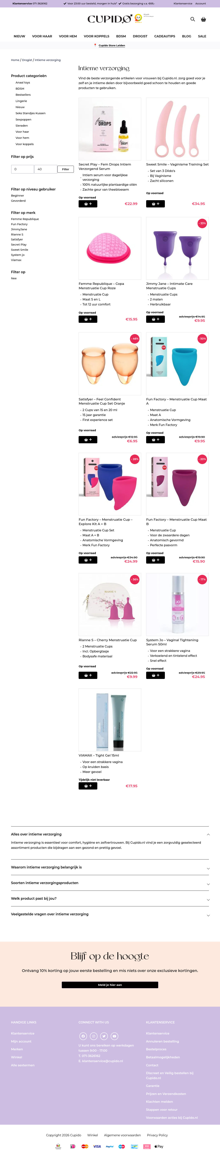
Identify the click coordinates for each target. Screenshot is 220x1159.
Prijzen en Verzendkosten (166, 1095)
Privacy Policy (157, 1136)
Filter (65, 169)
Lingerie (21, 101)
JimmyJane (19, 229)
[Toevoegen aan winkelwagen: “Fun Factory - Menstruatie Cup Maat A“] (157, 439)
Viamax (16, 260)
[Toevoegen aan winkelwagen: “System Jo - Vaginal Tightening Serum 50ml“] (157, 675)
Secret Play (19, 244)
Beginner (17, 195)
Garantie (152, 1087)
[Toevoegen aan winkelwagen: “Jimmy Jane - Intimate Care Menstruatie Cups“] (157, 319)
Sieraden (22, 125)
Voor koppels (96, 36)
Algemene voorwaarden (122, 1136)
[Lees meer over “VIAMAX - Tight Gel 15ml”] (90, 786)
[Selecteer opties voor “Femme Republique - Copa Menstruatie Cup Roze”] (90, 319)
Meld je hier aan (110, 985)
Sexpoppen (23, 119)
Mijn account (21, 1043)
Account (200, 3)
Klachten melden (159, 1103)
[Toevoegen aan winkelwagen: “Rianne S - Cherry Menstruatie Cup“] (90, 675)
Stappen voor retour (161, 1111)
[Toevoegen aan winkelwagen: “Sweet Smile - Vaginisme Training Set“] (157, 203)
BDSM (121, 36)
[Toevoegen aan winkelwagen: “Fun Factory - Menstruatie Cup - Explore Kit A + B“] (90, 560)
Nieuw (19, 36)
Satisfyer (17, 239)
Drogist (140, 36)
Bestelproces (156, 1051)
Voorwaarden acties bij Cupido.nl (172, 1119)
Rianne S (17, 234)
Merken (17, 1051)
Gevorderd (18, 200)
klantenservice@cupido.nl (102, 1062)
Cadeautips (164, 36)
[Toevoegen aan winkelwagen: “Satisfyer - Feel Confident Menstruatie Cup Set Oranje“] (90, 439)
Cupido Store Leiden (112, 45)
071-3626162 (40, 3)
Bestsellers (23, 94)
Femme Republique (25, 219)
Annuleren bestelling (162, 1043)
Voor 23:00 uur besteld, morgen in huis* (92, 3)
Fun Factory (19, 224)
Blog (186, 36)
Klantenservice (183, 3)
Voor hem (68, 36)
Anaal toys (23, 82)
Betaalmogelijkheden (163, 1058)
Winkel (16, 1058)
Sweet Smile (19, 249)
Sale (202, 36)
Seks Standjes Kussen (31, 113)
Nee (14, 278)
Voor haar (42, 36)
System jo (18, 255)
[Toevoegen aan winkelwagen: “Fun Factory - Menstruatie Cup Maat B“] (157, 560)
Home (15, 60)
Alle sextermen (23, 1066)
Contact (152, 1066)
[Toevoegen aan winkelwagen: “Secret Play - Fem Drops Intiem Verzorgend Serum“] (90, 203)
